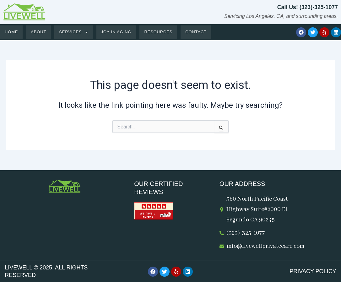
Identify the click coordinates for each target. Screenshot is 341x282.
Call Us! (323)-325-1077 (307, 7)
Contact (198, 32)
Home (11, 32)
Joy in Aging (117, 32)
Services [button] (74, 32)
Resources (160, 32)
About (39, 32)
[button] (74, 32)
